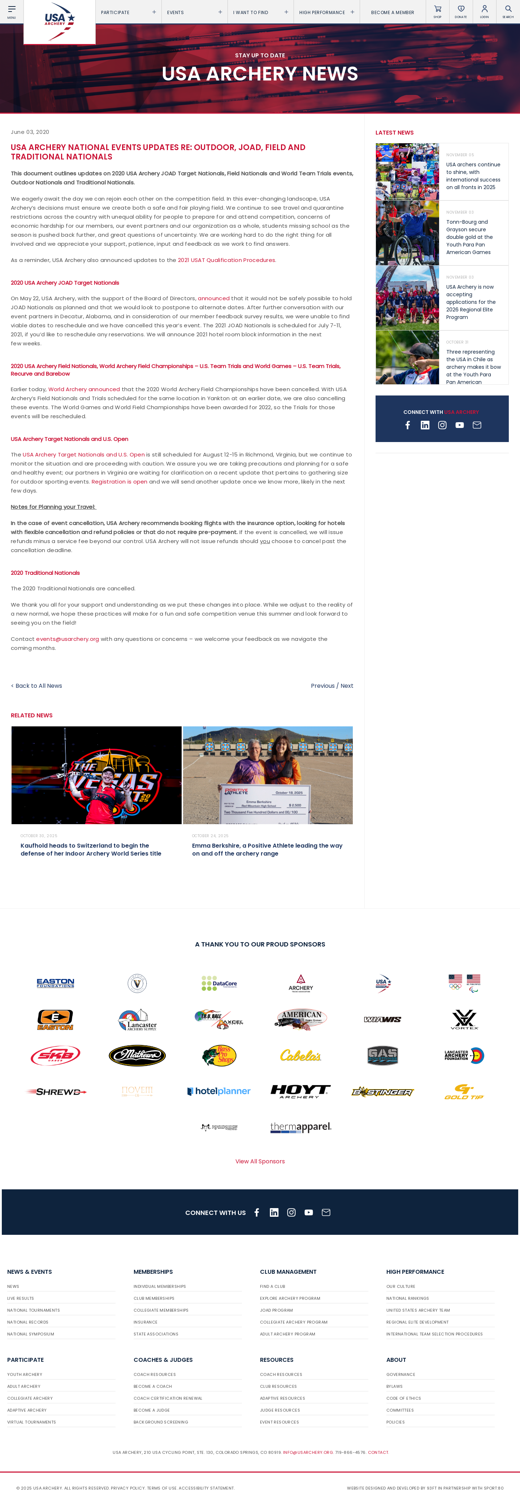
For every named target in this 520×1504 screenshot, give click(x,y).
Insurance (146, 1322)
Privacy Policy (128, 1488)
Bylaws (394, 1386)
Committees (400, 1410)
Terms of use (162, 1488)
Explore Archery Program (290, 1298)
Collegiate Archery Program (294, 1322)
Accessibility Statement (206, 1488)
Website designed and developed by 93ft (392, 1488)
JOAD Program (276, 1310)
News (13, 1286)
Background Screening (161, 1422)
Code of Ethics (403, 1398)
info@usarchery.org (308, 1452)
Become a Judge (152, 1410)
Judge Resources (280, 1410)
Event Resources (279, 1422)
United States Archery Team (418, 1310)
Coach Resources (155, 1374)
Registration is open (120, 481)
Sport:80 (494, 1488)
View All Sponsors (260, 1161)
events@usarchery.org (67, 639)
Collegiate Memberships (161, 1310)
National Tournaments (33, 1310)
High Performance (326, 12)
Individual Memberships (160, 1286)
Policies (395, 1422)
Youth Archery (24, 1374)
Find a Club (272, 1286)
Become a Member (393, 12)
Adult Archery (23, 1386)
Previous (323, 686)
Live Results (20, 1298)
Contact (378, 1452)
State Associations (156, 1334)
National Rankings (407, 1298)
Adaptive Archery (27, 1410)
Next (347, 686)
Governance (400, 1374)
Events (194, 12)
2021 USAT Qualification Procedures (226, 260)
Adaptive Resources (282, 1398)
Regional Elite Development (417, 1322)
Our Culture (400, 1286)
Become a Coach (153, 1386)
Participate (128, 12)
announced (214, 298)
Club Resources (278, 1386)
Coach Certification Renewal (168, 1398)
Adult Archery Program (287, 1334)
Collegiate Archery (30, 1398)
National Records (27, 1322)
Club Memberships (154, 1298)
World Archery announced (84, 389)
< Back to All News (36, 686)
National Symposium (30, 1334)
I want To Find (260, 12)
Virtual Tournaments (31, 1422)
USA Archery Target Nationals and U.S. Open (84, 454)
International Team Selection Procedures (434, 1334)
